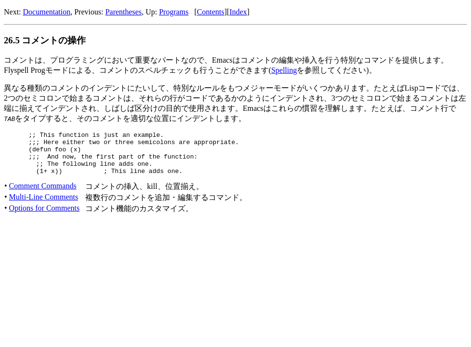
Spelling (284, 70)
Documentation (47, 12)
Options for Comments (44, 217)
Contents (210, 12)
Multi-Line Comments (43, 205)
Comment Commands (43, 194)
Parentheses (123, 12)
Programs (173, 12)
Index (238, 12)
